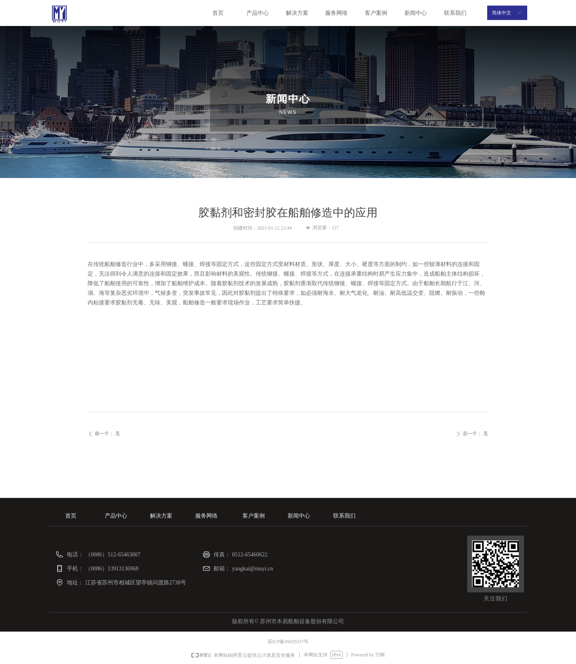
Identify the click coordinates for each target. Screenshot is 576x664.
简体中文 (501, 13)
